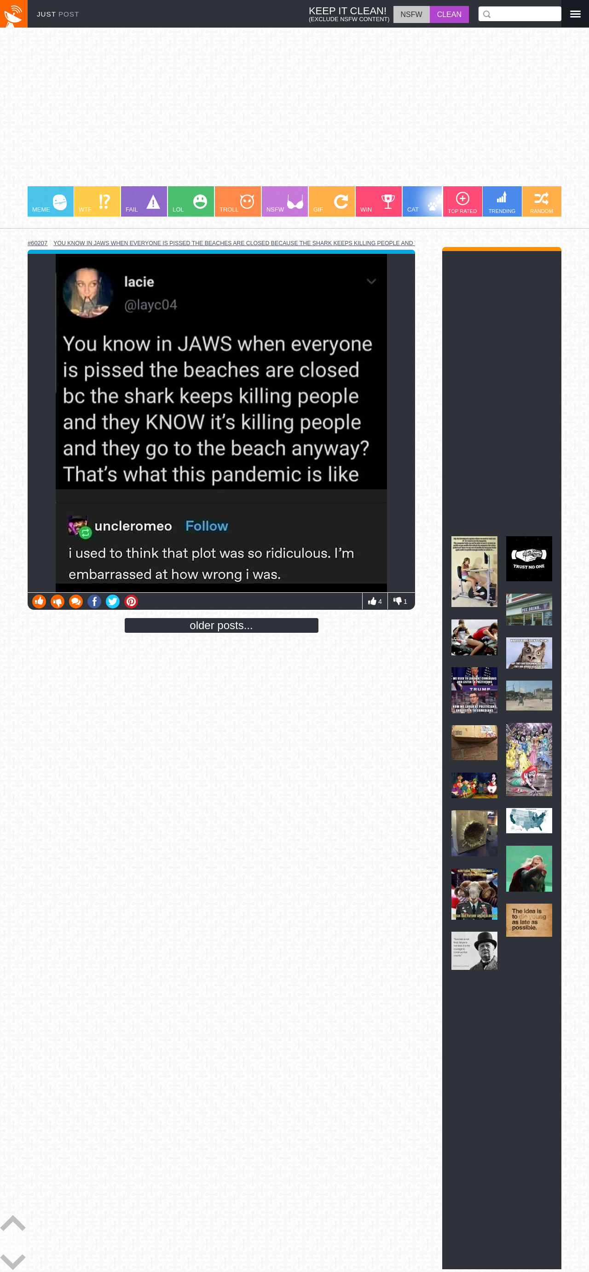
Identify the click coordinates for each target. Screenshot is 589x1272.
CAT (426, 204)
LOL (190, 204)
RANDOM (541, 203)
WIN (377, 204)
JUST (58, 14)
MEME (49, 204)
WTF (94, 204)
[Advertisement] (294, 111)
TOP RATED (462, 203)
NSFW (284, 204)
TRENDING (502, 202)
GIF (330, 204)
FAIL (143, 204)
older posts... (221, 625)
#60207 (37, 243)
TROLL (236, 204)
